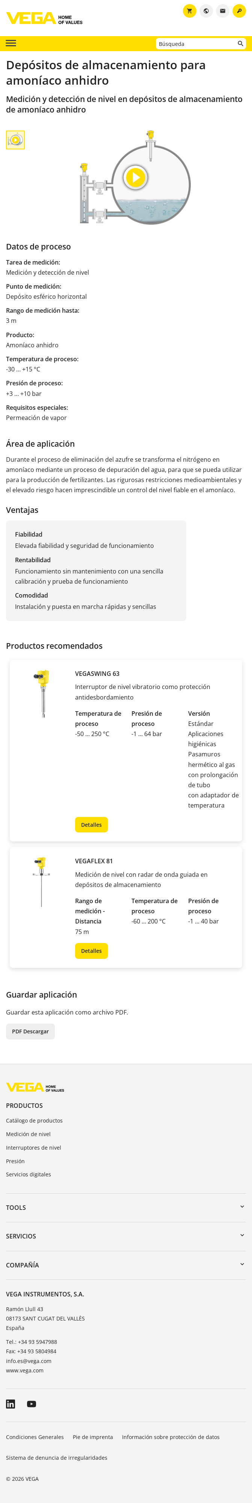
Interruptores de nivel (33, 1147)
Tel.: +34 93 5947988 (31, 1341)
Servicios (21, 1236)
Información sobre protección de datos (171, 1437)
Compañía (22, 1265)
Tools (16, 1207)
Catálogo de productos (34, 1120)
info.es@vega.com (28, 1361)
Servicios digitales (28, 1174)
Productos (24, 1105)
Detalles (91, 824)
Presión (15, 1161)
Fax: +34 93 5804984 (31, 1351)
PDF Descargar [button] (30, 1031)
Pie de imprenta (93, 1437)
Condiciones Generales (35, 1437)
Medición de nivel (28, 1134)
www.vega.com (25, 1370)
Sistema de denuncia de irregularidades (56, 1457)
